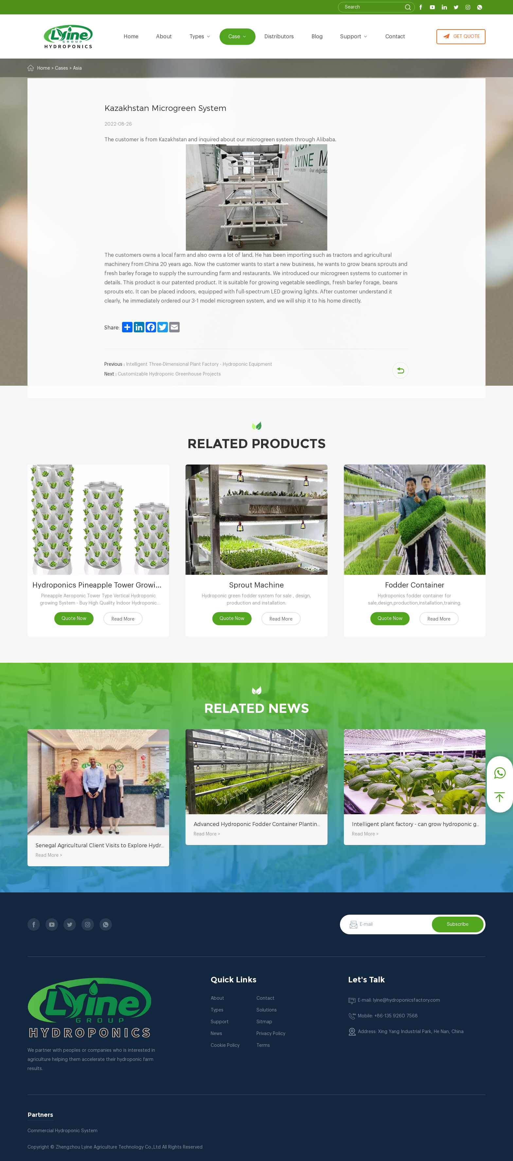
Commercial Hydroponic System (62, 1131)
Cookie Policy (225, 1045)
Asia (77, 68)
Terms (263, 1045)
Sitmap (264, 1022)
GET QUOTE (461, 36)
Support (354, 36)
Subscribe (458, 924)
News (216, 1033)
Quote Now (74, 618)
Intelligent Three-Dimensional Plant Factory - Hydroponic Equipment (188, 364)
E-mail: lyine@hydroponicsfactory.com (399, 1000)
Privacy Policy (270, 1033)
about (164, 36)
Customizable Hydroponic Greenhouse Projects (162, 374)
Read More (123, 619)
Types (217, 1010)
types (200, 36)
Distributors (279, 36)
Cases (61, 68)
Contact (395, 36)
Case (237, 36)
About (217, 998)
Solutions (266, 1010)
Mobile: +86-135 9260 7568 (388, 1016)
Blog (317, 36)
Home (131, 36)
